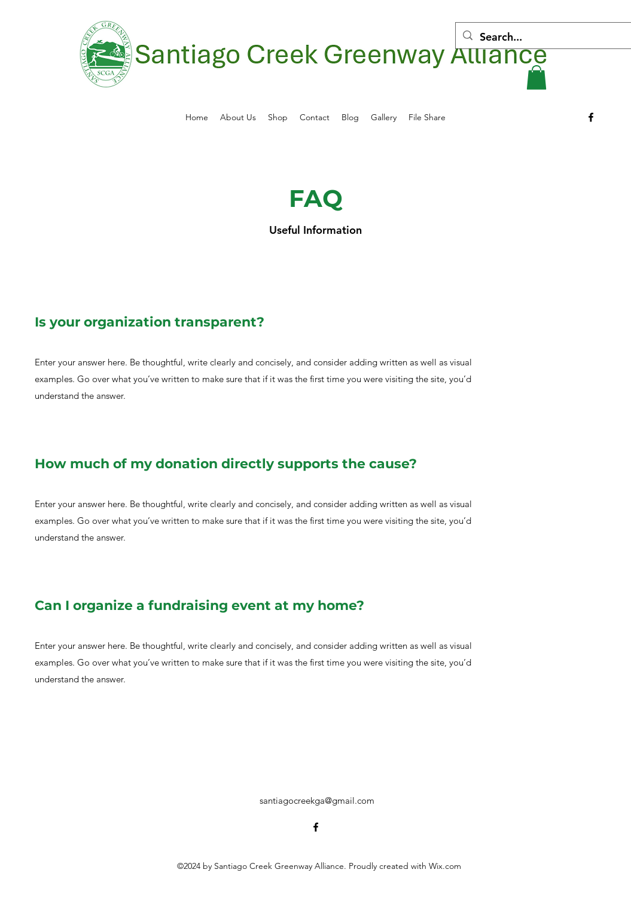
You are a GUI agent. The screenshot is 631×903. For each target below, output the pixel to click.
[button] (536, 77)
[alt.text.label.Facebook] (591, 117)
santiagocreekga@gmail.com (317, 800)
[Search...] (546, 37)
